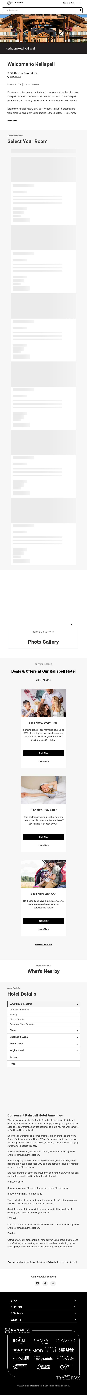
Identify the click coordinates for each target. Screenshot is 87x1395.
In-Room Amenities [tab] (19, 1009)
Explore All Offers (43, 680)
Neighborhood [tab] (44, 1050)
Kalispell (51, 1262)
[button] (42, 10)
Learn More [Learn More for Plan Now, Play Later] (43, 845)
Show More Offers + (43, 944)
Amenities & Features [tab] (44, 1004)
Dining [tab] (44, 1030)
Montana (41, 1262)
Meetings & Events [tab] (44, 1037)
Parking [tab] (13, 1014)
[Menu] (78, 3)
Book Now (43, 753)
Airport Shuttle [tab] (17, 1019)
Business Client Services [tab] (22, 1024)
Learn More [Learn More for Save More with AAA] (43, 929)
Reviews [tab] (14, 1057)
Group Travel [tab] (44, 1043)
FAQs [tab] (12, 1063)
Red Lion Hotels (15, 1262)
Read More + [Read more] (13, 121)
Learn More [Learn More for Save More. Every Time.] (43, 761)
